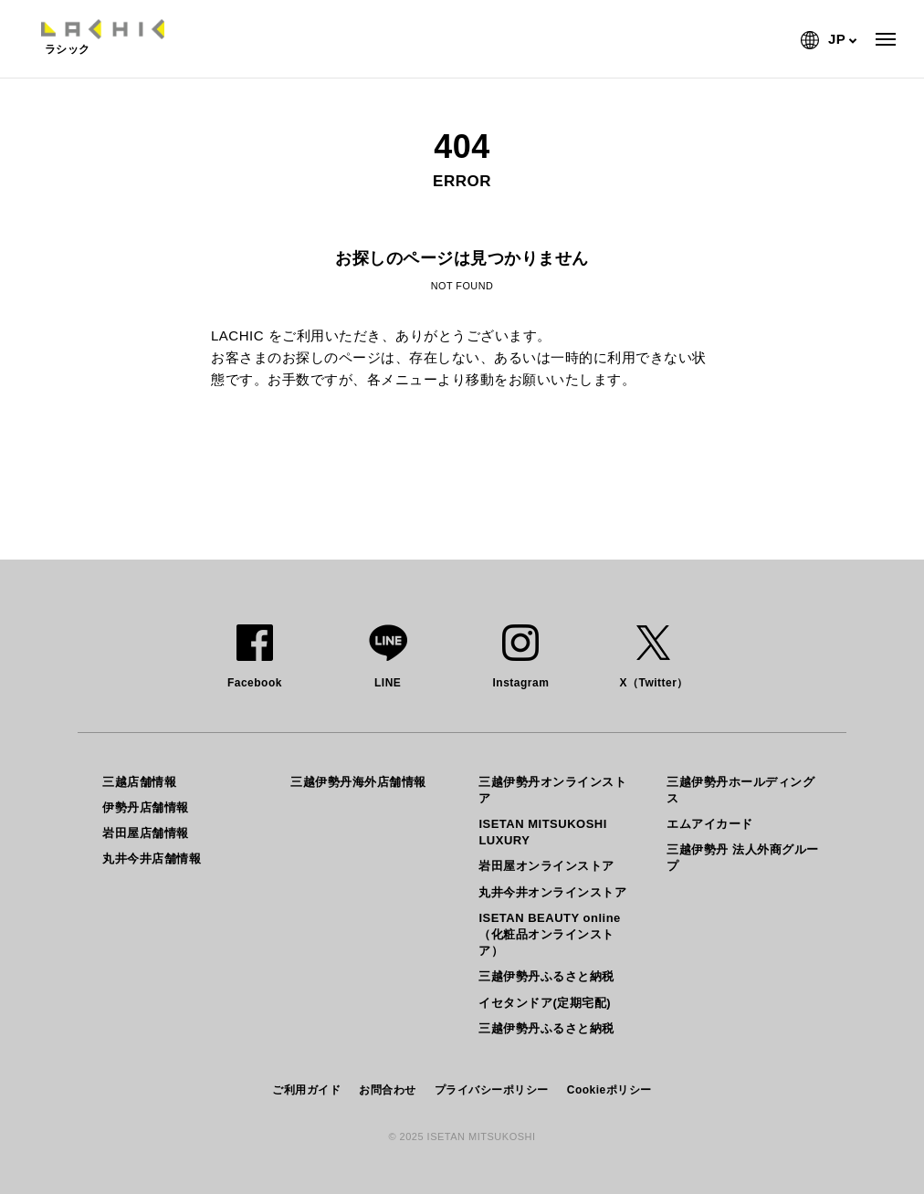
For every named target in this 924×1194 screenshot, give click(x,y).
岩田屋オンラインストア (546, 866)
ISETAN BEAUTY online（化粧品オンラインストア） (549, 934)
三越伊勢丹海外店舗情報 (358, 782)
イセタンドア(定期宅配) (544, 1003)
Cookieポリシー (609, 1090)
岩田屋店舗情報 (145, 833)
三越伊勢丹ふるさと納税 (546, 976)
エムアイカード (710, 824)
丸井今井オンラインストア (552, 892)
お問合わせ (387, 1090)
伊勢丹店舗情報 (145, 807)
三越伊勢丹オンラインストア (552, 790)
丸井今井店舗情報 (151, 858)
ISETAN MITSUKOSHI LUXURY (542, 832)
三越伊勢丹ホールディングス (740, 790)
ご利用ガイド (306, 1090)
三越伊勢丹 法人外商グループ (742, 858)
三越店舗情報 (139, 782)
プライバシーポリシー (492, 1090)
